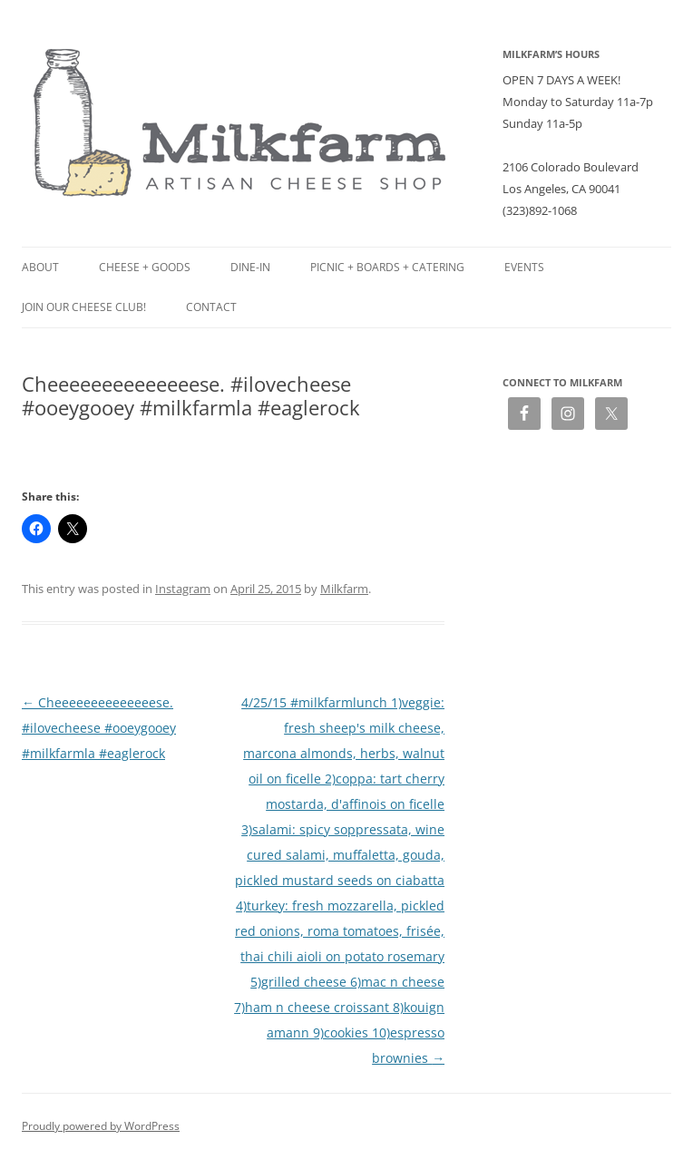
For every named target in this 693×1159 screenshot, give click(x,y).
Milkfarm (344, 588)
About (40, 267)
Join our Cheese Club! (84, 307)
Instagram (182, 588)
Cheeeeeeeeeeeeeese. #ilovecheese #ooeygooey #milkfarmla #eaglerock (99, 728)
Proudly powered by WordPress (101, 1126)
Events (524, 267)
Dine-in (250, 267)
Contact (211, 307)
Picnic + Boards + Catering (387, 267)
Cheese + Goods (144, 267)
